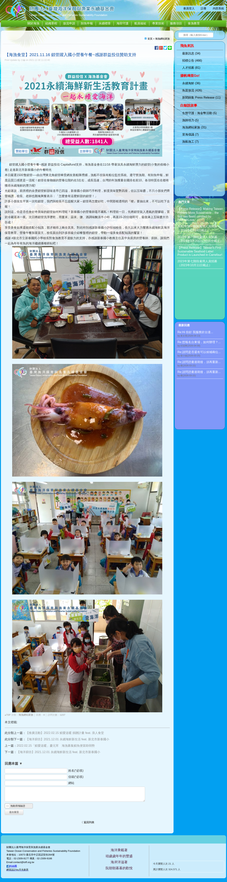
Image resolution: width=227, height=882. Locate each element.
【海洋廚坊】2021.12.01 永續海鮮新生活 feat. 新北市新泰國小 (67, 739)
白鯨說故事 (188, 105)
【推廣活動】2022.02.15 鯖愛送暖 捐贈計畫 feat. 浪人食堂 (65, 732)
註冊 (203, 8)
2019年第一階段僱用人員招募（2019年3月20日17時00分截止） (200, 239)
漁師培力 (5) (190, 120)
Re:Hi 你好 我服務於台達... (200, 334)
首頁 (149, 38)
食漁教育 (194, 23)
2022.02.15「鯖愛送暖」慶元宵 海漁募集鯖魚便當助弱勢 (56, 745)
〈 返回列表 (87, 822)
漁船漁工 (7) (190, 141)
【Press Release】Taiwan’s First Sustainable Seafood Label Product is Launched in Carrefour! (199, 251)
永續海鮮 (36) (191, 83)
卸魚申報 (87, 23)
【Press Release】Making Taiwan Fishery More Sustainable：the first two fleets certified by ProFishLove (200, 214)
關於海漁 (33, 23)
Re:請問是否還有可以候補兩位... (200, 353)
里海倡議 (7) (190, 134)
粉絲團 (13, 866)
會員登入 (189, 8)
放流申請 (69, 23)
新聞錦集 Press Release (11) (201, 97)
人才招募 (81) (191, 67)
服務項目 (176, 23)
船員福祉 (140, 23)
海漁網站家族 (162, 38)
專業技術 (158, 23)
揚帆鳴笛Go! (190, 76)
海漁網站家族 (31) (194, 127)
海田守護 (123, 23)
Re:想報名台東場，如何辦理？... (200, 343)
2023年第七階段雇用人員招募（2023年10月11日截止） (197, 263)
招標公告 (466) (192, 60)
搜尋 (181, 35)
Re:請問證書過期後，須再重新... (200, 363)
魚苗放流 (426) (192, 90)
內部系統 (218, 8)
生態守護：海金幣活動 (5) (199, 113)
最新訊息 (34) (191, 53)
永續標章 (105, 23)
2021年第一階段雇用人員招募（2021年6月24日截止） (197, 228)
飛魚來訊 (187, 46)
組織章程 (51, 23)
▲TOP (8, 715)
